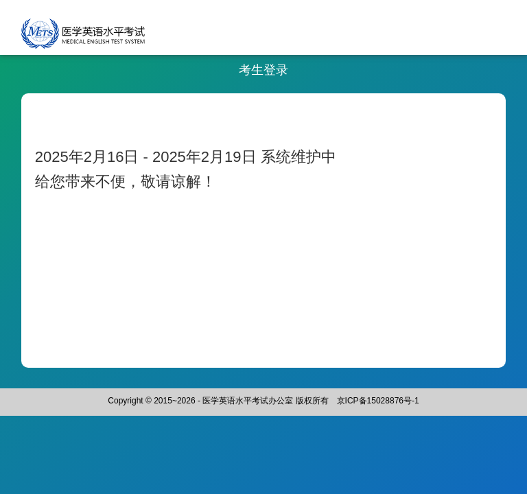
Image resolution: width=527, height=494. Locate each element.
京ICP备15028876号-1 (378, 400)
